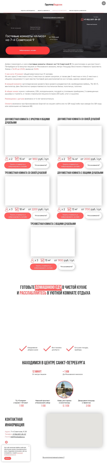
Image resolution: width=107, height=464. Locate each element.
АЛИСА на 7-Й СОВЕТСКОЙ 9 (59, 10)
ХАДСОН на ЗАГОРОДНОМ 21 (28, 10)
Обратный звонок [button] (92, 24)
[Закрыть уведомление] (29, 446)
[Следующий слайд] (85, 322)
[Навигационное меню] (104, 3)
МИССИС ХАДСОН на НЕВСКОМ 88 (77, 10)
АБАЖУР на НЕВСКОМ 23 (44, 10)
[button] (41, 215)
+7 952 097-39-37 (92, 19)
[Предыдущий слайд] (21, 322)
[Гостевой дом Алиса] (6, 442)
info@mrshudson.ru (18, 437)
